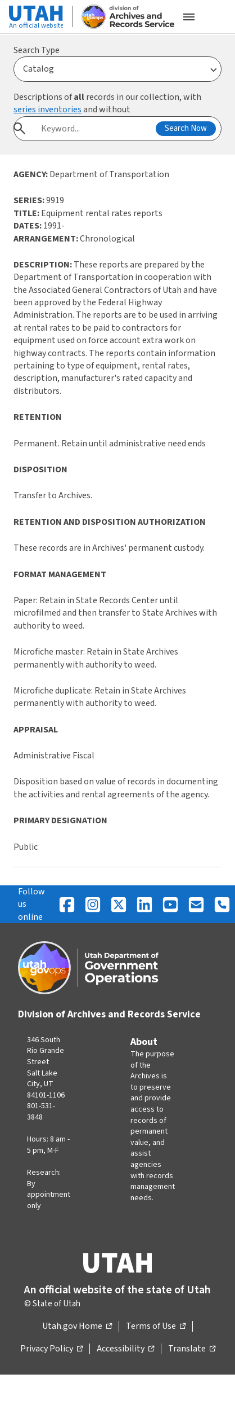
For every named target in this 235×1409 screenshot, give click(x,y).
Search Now (186, 128)
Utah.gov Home (77, 1326)
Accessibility (125, 1349)
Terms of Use (156, 1326)
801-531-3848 (41, 1111)
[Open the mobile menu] (189, 17)
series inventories (47, 109)
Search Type (36, 50)
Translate (191, 1349)
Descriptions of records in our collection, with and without (107, 103)
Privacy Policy (51, 1349)
